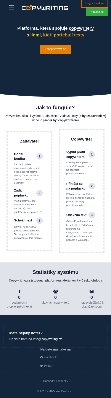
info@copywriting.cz (47, 339)
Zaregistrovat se (55, 49)
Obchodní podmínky (55, 381)
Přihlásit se (97, 11)
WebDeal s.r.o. (65, 391)
